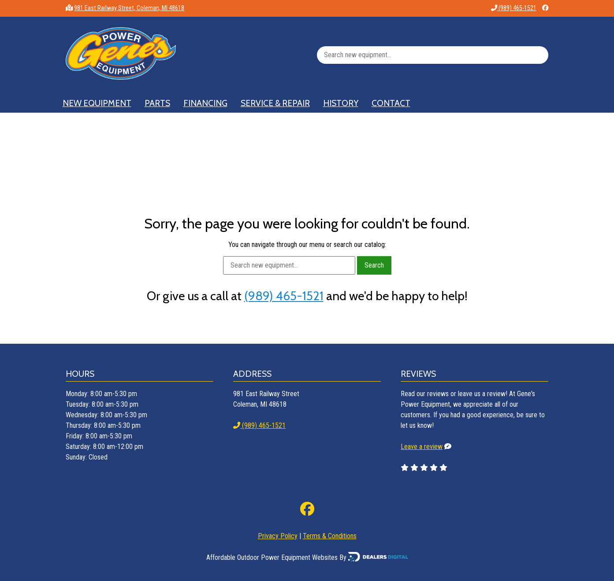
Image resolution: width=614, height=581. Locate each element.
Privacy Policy (278, 536)
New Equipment (97, 103)
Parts (157, 103)
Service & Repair (275, 103)
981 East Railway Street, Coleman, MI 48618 (129, 8)
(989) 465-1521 (513, 8)
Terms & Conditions (330, 536)
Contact (391, 103)
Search (374, 265)
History (340, 103)
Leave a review (422, 446)
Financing (205, 103)
